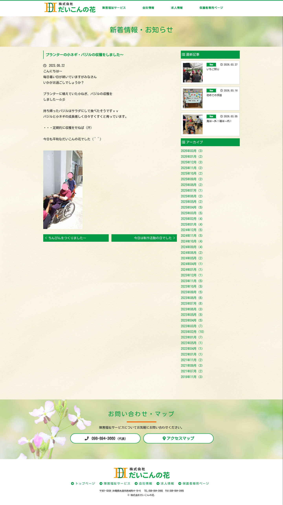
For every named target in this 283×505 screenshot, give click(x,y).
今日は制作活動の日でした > (154, 238)
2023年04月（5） (192, 320)
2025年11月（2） (192, 168)
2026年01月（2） (192, 156)
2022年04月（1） (192, 348)
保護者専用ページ (211, 7)
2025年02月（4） (192, 218)
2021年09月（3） (192, 365)
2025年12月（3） (192, 162)
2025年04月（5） (192, 207)
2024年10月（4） (192, 241)
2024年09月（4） (192, 247)
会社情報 (148, 7)
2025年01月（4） (192, 224)
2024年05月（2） (192, 258)
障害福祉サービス (114, 7)
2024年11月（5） (192, 235)
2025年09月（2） (192, 179)
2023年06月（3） (192, 309)
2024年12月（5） (192, 230)
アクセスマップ (180, 438)
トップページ (85, 483)
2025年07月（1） (192, 190)
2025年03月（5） (192, 213)
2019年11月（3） (192, 376)
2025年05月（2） (192, 201)
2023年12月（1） (192, 275)
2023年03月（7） (192, 326)
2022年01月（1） (192, 354)
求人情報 (177, 7)
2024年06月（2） (192, 252)
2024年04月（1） (192, 263)
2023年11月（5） (192, 281)
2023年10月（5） (192, 286)
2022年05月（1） (192, 343)
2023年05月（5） (192, 314)
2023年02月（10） (193, 331)
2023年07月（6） (192, 303)
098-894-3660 (109, 438)
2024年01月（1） (192, 269)
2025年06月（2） (192, 196)
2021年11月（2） (192, 360)
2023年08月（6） (192, 297)
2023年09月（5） (192, 292)
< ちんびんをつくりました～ (65, 238)
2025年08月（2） (192, 184)
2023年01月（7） (192, 337)
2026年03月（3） (192, 150)
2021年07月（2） (192, 371)
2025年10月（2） (192, 173)
